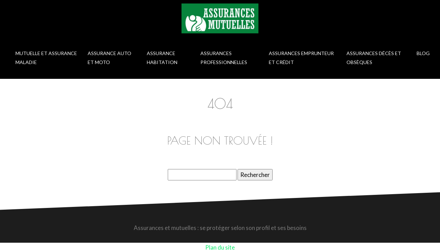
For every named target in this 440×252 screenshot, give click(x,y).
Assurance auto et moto (109, 57)
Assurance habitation (162, 57)
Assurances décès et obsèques (373, 57)
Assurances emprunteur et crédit (301, 57)
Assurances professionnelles (223, 57)
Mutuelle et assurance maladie (46, 57)
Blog (423, 53)
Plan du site (220, 247)
